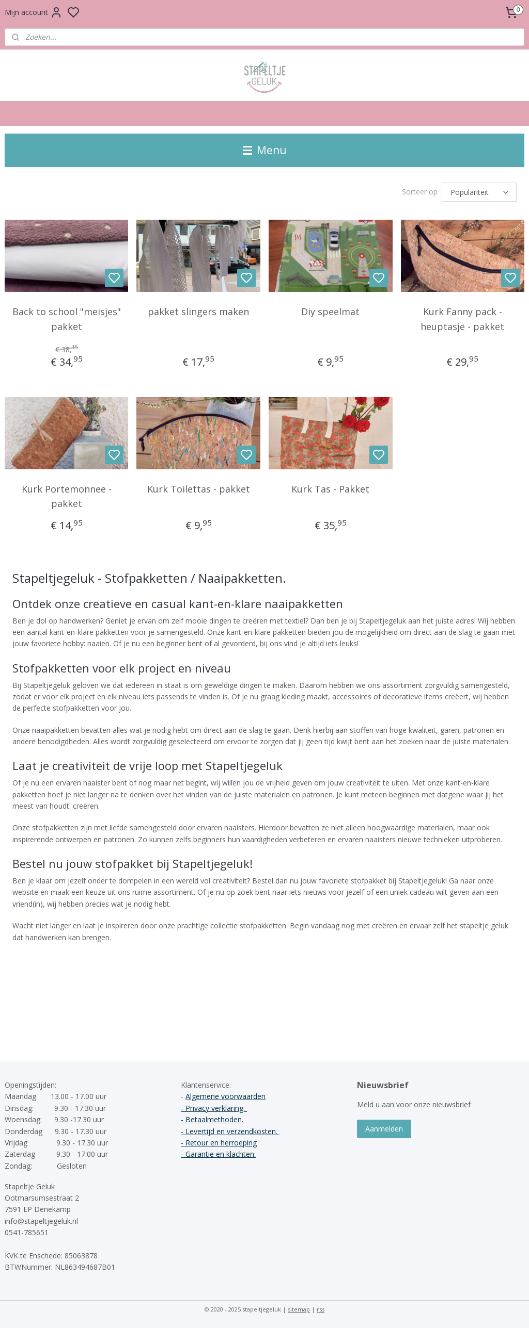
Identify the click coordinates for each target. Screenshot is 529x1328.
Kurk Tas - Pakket (330, 489)
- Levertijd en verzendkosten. (230, 1131)
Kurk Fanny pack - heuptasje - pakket (462, 319)
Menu (265, 150)
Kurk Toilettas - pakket (198, 489)
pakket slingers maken (198, 311)
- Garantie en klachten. (218, 1154)
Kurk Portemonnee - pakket (67, 496)
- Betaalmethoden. (212, 1119)
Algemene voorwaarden (225, 1096)
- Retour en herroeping (219, 1142)
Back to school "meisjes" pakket (66, 319)
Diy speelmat (330, 311)
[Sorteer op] (479, 192)
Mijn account (34, 12)
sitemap (299, 1309)
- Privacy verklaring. (214, 1108)
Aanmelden (384, 1129)
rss (320, 1309)
